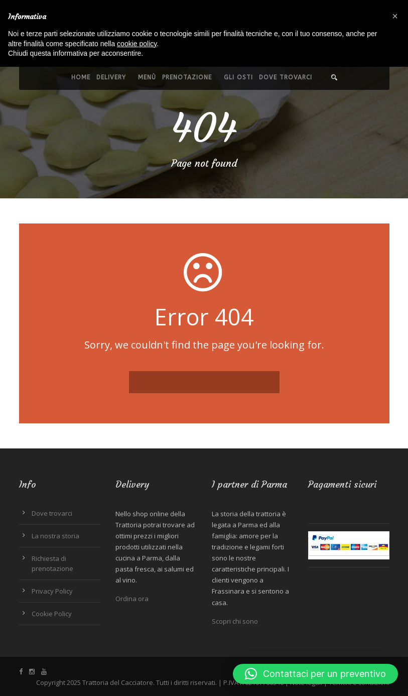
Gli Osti (238, 77)
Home (80, 77)
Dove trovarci (285, 77)
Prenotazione (187, 77)
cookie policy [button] (137, 44)
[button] (315, 674)
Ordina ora (132, 598)
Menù (147, 77)
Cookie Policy (52, 613)
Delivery (111, 77)
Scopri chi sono (235, 621)
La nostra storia (55, 535)
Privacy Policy (52, 591)
